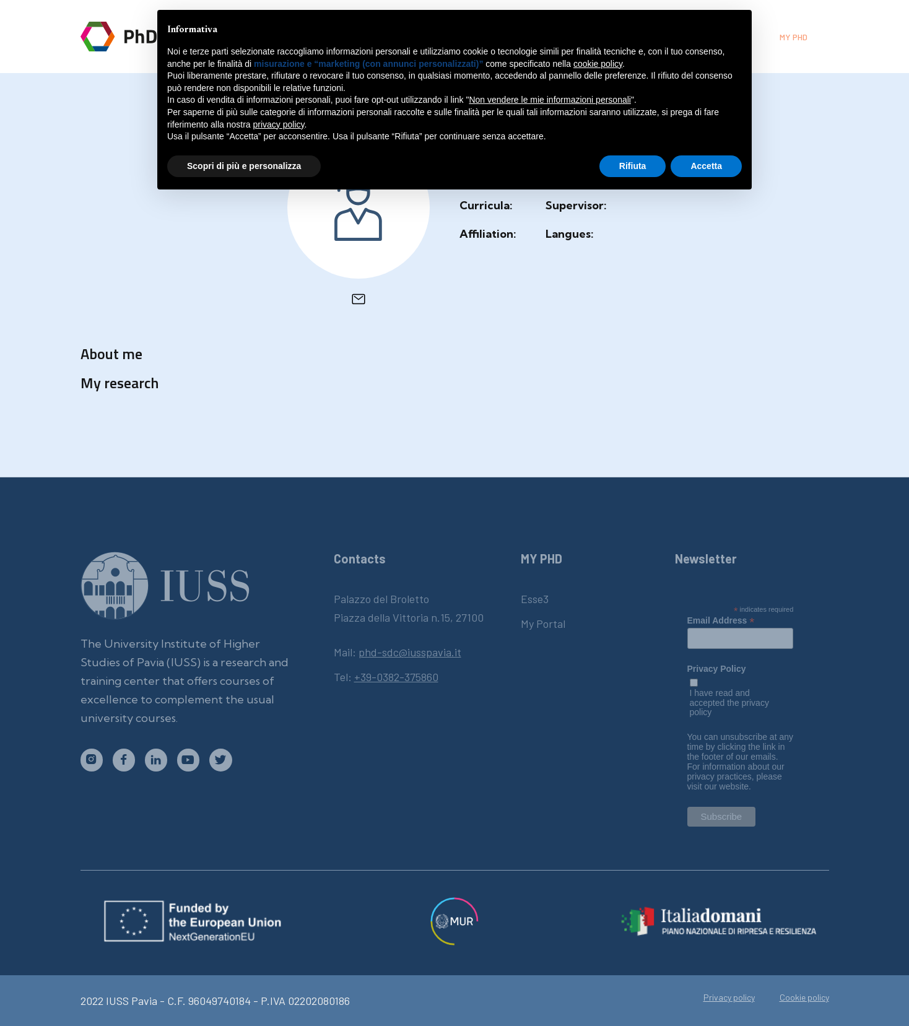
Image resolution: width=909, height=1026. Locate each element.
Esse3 (535, 599)
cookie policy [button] (597, 64)
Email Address (721, 620)
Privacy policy (729, 997)
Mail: (397, 652)
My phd (793, 37)
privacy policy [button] (279, 124)
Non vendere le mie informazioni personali (549, 100)
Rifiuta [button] (632, 166)
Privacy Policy (716, 669)
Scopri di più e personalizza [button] (244, 166)
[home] (137, 36)
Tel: (386, 677)
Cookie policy (804, 997)
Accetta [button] (706, 166)
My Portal (543, 623)
